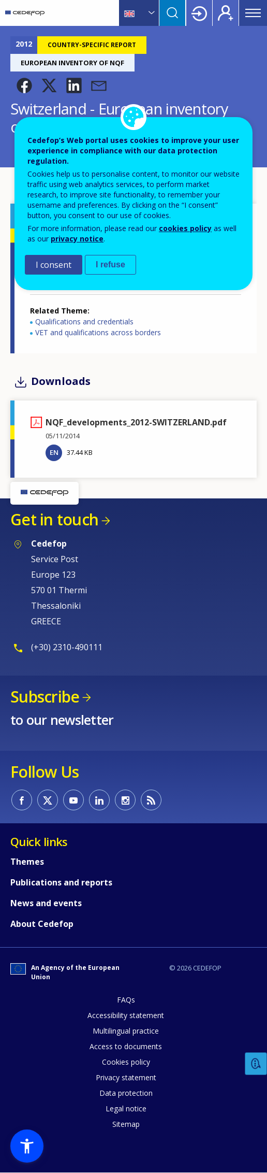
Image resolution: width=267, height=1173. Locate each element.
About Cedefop (41, 923)
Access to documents (126, 1046)
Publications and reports (61, 882)
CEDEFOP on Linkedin (99, 800)
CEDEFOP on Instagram (125, 800)
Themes (27, 861)
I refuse (110, 264)
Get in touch (54, 519)
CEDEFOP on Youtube (73, 800)
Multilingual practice (126, 1031)
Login (199, 13)
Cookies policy (126, 1062)
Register (226, 13)
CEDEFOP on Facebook (21, 800)
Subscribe (44, 696)
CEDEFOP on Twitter (47, 800)
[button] (24, 85)
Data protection (126, 1093)
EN (54, 452)
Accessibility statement (125, 1015)
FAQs (126, 1000)
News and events (46, 903)
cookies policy (185, 228)
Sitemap (126, 1124)
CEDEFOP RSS (151, 800)
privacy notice (77, 239)
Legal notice (126, 1108)
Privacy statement (126, 1077)
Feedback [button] (256, 1064)
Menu (253, 13)
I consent (53, 264)
